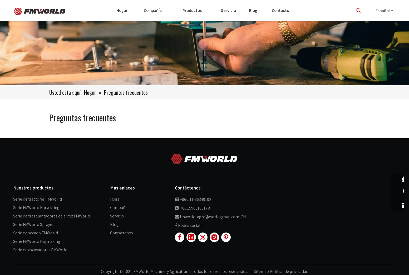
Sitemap (262, 271)
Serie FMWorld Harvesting (36, 207)
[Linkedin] (191, 237)
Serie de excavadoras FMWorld (40, 250)
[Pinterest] (226, 237)
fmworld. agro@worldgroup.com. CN (213, 217)
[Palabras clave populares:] (358, 10)
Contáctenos (121, 233)
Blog (114, 224)
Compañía (119, 207)
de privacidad (296, 271)
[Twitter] (203, 237)
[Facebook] (179, 237)
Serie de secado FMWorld (35, 233)
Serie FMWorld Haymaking (36, 241)
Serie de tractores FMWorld (37, 199)
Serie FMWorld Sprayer (33, 224)
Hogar (115, 199)
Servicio (117, 216)
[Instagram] (214, 237)
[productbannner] (204, 53)
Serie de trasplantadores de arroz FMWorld (51, 216)
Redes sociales (191, 225)
